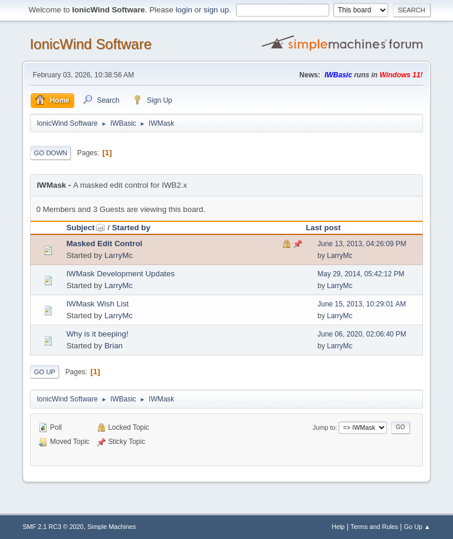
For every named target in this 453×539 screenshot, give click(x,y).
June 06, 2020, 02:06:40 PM (361, 334)
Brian (113, 345)
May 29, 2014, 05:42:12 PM (360, 274)
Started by (131, 227)
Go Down (50, 152)
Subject (85, 227)
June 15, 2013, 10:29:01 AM (361, 304)
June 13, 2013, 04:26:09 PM (361, 244)
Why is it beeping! (97, 333)
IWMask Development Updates (120, 273)
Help (337, 526)
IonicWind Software (90, 44)
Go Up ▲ (417, 526)
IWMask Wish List (97, 303)
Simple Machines (111, 526)
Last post (323, 227)
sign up (216, 9)
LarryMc (118, 255)
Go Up (44, 371)
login (184, 9)
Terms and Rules (374, 526)
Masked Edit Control (104, 243)
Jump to (324, 427)
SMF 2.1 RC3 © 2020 (52, 526)
